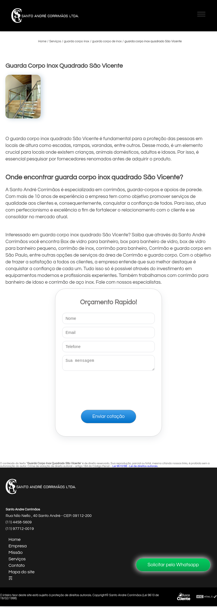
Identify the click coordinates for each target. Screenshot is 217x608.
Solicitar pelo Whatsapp (173, 564)
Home (14, 541)
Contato (16, 567)
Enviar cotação (108, 418)
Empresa (17, 547)
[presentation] (108, 389)
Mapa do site (21, 573)
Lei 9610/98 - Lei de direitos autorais (135, 467)
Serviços (17, 560)
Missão (15, 554)
